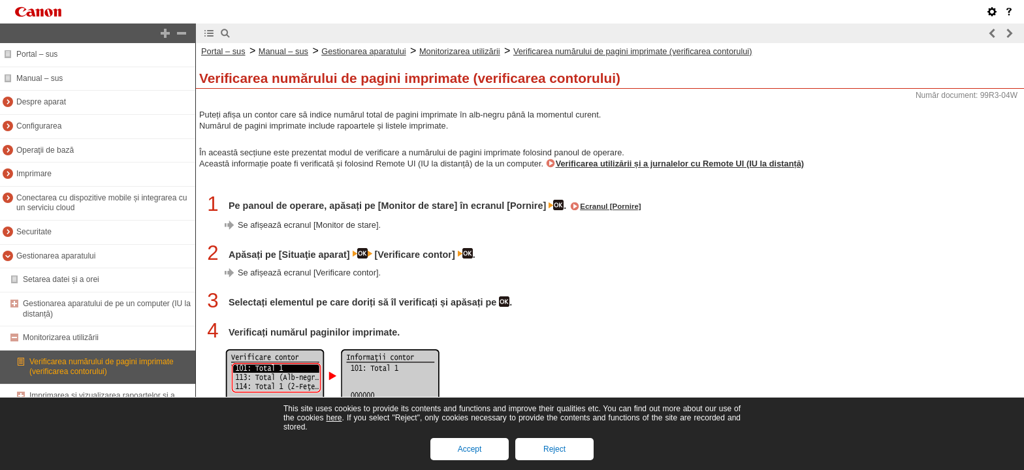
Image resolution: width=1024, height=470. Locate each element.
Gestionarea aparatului (55, 255)
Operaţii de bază (45, 150)
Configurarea (38, 126)
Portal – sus (36, 54)
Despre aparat (41, 101)
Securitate (34, 231)
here (334, 417)
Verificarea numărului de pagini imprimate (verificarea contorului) (101, 367)
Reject (554, 449)
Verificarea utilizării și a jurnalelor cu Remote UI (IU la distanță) (680, 163)
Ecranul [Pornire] (610, 206)
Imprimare (34, 173)
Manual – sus (39, 78)
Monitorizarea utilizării (61, 337)
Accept (470, 449)
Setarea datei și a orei (61, 279)
